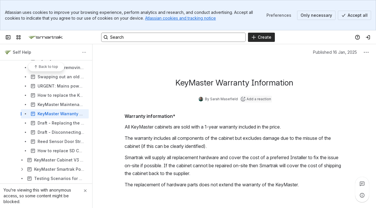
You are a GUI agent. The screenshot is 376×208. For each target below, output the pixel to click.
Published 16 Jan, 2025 (335, 52)
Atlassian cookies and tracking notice (180, 18)
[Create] (261, 37)
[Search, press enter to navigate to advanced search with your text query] (173, 37)
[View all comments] (362, 183)
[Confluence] (45, 37)
